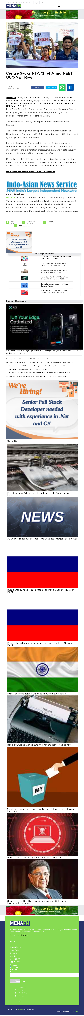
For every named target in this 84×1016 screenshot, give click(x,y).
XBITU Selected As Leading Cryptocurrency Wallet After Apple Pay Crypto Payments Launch (36, 380)
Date (10, 90)
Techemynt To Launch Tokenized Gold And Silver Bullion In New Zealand (29, 362)
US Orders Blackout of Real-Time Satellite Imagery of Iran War (42, 541)
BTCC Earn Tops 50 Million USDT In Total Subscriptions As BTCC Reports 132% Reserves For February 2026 (39, 366)
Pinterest (20, 997)
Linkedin (19, 1000)
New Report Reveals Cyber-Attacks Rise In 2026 (34, 858)
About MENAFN (15, 960)
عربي (36, 2)
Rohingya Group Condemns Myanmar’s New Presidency (38, 746)
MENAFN (11, 101)
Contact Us (13, 954)
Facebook (20, 988)
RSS (18, 1003)
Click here (24, 936)
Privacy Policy (14, 951)
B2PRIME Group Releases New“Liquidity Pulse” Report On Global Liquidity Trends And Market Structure (39, 376)
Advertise (13, 957)
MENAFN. (20, 1010)
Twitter (19, 991)
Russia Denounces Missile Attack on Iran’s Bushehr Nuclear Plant (40, 593)
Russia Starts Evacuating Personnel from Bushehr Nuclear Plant (40, 646)
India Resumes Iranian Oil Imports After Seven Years (36, 695)
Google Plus (21, 994)
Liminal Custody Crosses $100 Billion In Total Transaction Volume (26, 373)
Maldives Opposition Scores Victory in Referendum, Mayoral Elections (40, 811)
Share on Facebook (37, 91)
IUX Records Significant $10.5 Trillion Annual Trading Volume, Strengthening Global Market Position (37, 369)
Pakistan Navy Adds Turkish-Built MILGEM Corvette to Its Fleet (39, 497)
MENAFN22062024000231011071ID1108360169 (30, 175)
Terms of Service (15, 948)
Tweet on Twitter (51, 91)
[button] (42, 2)
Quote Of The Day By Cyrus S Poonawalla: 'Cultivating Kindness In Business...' (37, 902)
